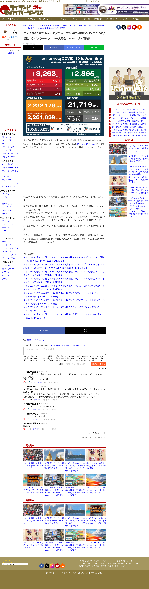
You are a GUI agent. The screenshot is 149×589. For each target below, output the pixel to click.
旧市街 (5, 241)
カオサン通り (7, 150)
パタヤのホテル (6, 161)
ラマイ (5, 231)
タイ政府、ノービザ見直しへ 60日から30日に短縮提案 (130, 109)
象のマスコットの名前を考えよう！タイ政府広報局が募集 (96, 465)
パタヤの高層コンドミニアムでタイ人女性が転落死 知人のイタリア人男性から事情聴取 (138, 170)
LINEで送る (94, 47)
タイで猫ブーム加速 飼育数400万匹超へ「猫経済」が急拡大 (130, 127)
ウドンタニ (6, 275)
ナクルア (5, 177)
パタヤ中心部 (7, 164)
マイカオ (5, 197)
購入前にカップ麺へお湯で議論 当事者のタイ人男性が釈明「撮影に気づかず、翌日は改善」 (130, 133)
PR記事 (136, 19)
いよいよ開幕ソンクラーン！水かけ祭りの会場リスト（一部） (33, 465)
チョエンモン (7, 224)
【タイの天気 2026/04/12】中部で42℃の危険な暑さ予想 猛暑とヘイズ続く (138, 212)
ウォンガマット (8, 180)
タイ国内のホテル (7, 262)
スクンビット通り (9, 137)
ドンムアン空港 (8, 157)
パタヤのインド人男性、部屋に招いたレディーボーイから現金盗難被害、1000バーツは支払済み (138, 202)
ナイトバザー (7, 245)
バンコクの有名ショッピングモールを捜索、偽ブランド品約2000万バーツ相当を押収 (130, 118)
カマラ (5, 200)
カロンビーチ (7, 204)
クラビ (5, 279)
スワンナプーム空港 (10, 154)
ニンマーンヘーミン (10, 248)
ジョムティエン (8, 186)
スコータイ (6, 265)
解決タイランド (45, 19)
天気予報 (86, 19)
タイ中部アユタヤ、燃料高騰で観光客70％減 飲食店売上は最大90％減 (130, 112)
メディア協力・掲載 (109, 564)
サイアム (5, 144)
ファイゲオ (6, 251)
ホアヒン (5, 272)
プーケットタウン (9, 210)
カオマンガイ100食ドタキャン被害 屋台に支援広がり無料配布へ (130, 135)
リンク (112, 561)
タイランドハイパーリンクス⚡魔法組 (68, 573)
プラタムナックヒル (10, 183)
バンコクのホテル (7, 134)
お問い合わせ (120, 566)
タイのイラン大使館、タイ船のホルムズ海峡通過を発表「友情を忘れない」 (130, 124)
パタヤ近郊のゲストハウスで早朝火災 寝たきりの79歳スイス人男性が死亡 (138, 191)
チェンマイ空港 (8, 258)
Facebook (53, 47)
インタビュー (62, 19)
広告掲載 (95, 566)
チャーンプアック (9, 255)
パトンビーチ (7, 194)
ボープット (6, 228)
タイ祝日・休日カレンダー (117, 19)
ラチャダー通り (8, 147)
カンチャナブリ (8, 269)
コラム (75, 19)
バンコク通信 (29, 19)
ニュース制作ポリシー (88, 564)
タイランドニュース (10, 19)
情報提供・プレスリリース (129, 564)
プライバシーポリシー (126, 561)
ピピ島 (5, 214)
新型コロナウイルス (86, 144)
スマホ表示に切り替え (94, 573)
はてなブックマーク (73, 47)
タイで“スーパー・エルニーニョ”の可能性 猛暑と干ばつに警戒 (95, 490)
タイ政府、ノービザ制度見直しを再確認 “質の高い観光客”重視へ (54, 465)
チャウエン (6, 221)
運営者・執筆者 (107, 566)
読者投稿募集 (84, 566)
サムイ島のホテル (7, 218)
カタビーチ (6, 207)
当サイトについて (85, 561)
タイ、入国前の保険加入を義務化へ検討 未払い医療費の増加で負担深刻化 (130, 121)
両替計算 (98, 19)
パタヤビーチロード (10, 167)
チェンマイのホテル (8, 238)
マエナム (5, 234)
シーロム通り (7, 140)
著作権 (105, 561)
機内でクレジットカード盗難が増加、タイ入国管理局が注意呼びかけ (130, 115)
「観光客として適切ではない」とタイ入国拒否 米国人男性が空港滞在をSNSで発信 (130, 130)
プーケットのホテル (8, 191)
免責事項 (97, 561)
